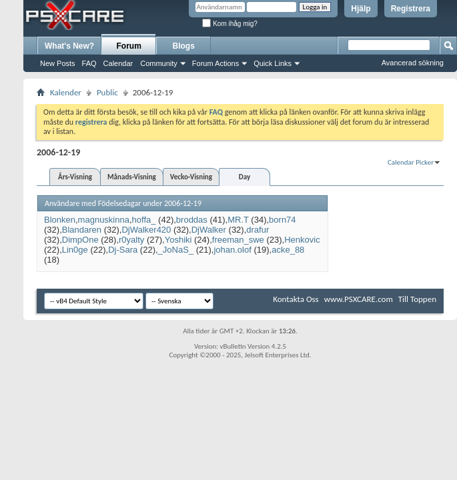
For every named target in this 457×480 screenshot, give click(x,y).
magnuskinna (103, 220)
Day (244, 177)
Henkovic (302, 240)
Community (158, 63)
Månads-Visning (131, 177)
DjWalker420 (146, 230)
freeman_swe (238, 240)
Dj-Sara (122, 250)
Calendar (118, 63)
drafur (257, 230)
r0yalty (131, 240)
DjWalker (208, 230)
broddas (191, 220)
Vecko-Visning (191, 177)
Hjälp (360, 8)
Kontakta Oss (296, 299)
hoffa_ (144, 220)
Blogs (184, 46)
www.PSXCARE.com (358, 299)
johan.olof (232, 250)
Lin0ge (75, 250)
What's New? (69, 46)
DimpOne (80, 240)
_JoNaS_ (175, 250)
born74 (282, 220)
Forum (129, 46)
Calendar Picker (411, 162)
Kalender (65, 92)
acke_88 (288, 250)
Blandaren (81, 230)
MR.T (238, 220)
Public (107, 92)
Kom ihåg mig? (229, 23)
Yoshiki (178, 240)
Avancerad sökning (413, 63)
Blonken (59, 220)
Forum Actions (215, 63)
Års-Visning (75, 177)
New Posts (57, 63)
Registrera (410, 8)
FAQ (89, 63)
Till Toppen (417, 299)
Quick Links (273, 63)
